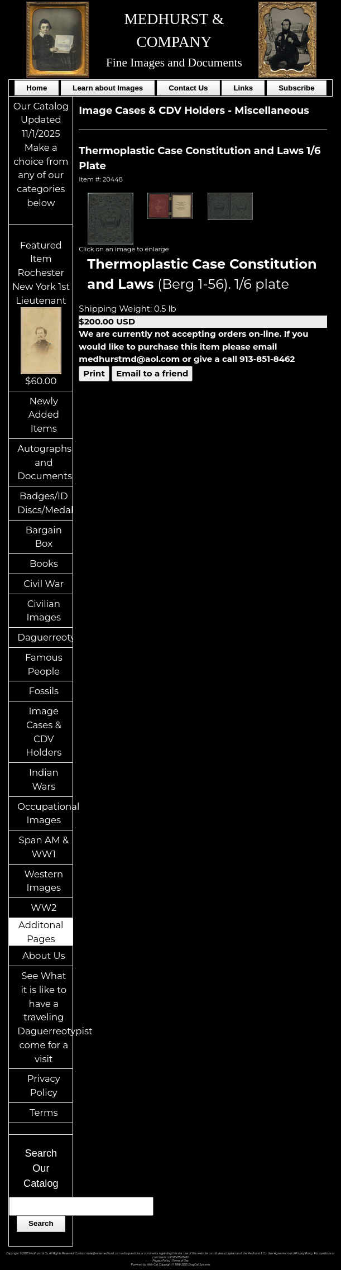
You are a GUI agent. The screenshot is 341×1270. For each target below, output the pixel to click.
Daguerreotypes (45, 637)
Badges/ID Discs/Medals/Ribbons (45, 502)
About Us (43, 955)
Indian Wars (44, 779)
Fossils (44, 690)
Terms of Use (180, 1260)
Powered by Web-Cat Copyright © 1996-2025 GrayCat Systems (170, 1264)
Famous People (44, 664)
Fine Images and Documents (174, 62)
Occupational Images (45, 813)
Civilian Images (44, 610)
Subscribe (296, 88)
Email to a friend (152, 373)
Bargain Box (44, 537)
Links (243, 88)
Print (94, 373)
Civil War (43, 583)
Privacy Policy (43, 1085)
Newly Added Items (43, 415)
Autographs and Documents (44, 462)
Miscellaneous (271, 110)
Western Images (44, 881)
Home (36, 88)
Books (44, 563)
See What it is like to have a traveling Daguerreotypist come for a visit (45, 1017)
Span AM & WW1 (44, 847)
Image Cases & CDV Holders (43, 731)
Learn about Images (108, 88)
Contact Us (188, 88)
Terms (44, 1112)
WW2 (43, 907)
